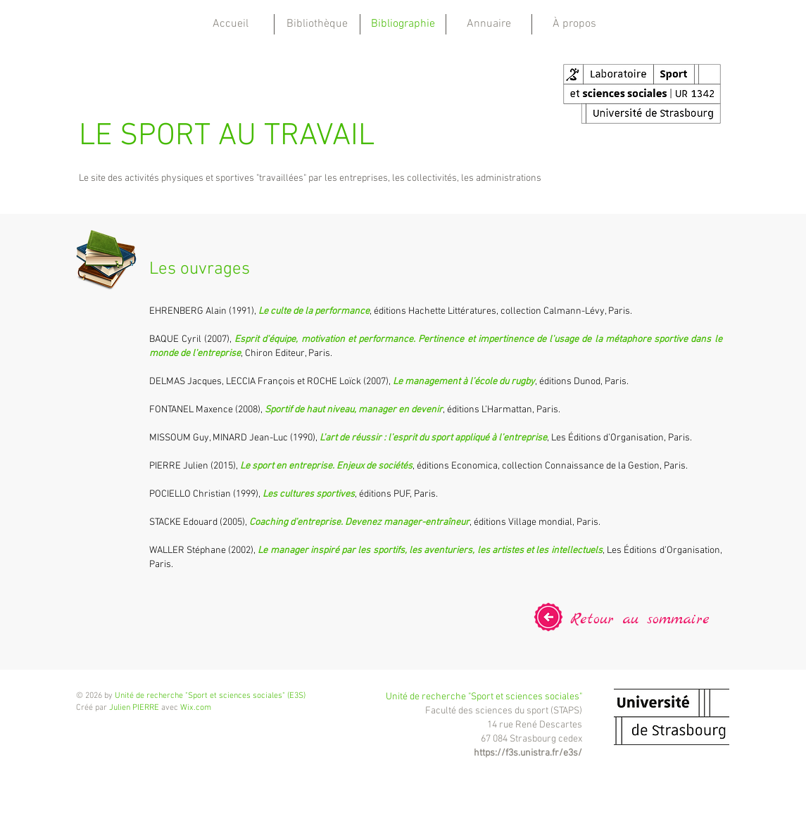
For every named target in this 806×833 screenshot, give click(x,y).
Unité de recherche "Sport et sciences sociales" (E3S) (210, 696)
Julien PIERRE (134, 708)
